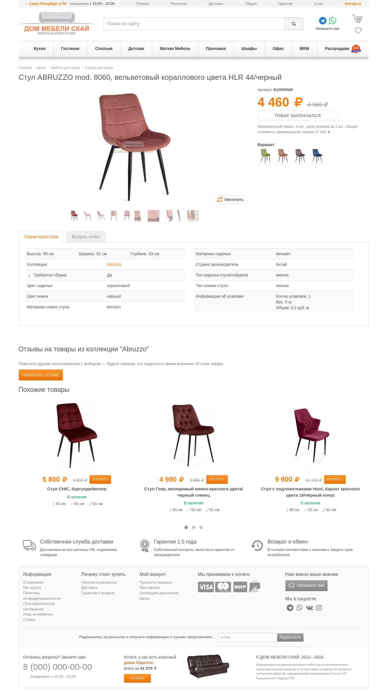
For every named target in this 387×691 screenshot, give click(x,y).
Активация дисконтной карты (159, 596)
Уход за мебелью (38, 614)
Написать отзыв (40, 375)
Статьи (29, 620)
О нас (318, 4)
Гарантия (285, 4)
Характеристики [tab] (41, 236)
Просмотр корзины (156, 582)
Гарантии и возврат (98, 593)
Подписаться (290, 637)
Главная (25, 68)
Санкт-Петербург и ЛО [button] (48, 4)
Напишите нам (306, 585)
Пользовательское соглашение (39, 606)
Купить (100, 479)
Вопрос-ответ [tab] (86, 236)
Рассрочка (178, 4)
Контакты (353, 4)
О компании (33, 582)
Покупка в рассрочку (99, 582)
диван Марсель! (139, 662)
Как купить (32, 587)
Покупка (142, 4)
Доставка (216, 4)
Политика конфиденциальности (42, 596)
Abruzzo (114, 264)
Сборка (250, 4)
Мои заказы (150, 587)
